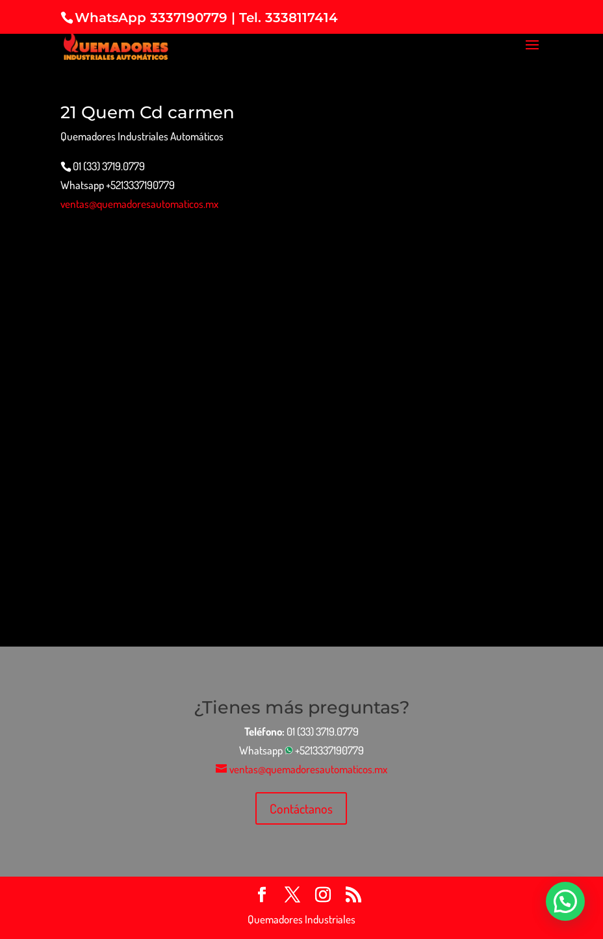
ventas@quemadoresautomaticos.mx (139, 204)
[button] (565, 901)
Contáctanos (301, 808)
